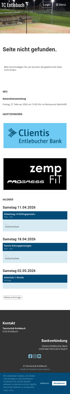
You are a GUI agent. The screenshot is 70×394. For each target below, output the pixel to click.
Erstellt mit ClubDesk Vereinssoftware (35, 369)
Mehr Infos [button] (8, 390)
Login (46, 4)
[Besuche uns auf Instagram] (35, 356)
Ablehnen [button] (44, 383)
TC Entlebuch (12, 4)
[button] (35, 221)
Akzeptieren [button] (59, 383)
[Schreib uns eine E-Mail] (39, 356)
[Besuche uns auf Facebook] (30, 356)
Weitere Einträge (12, 297)
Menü (61, 4)
